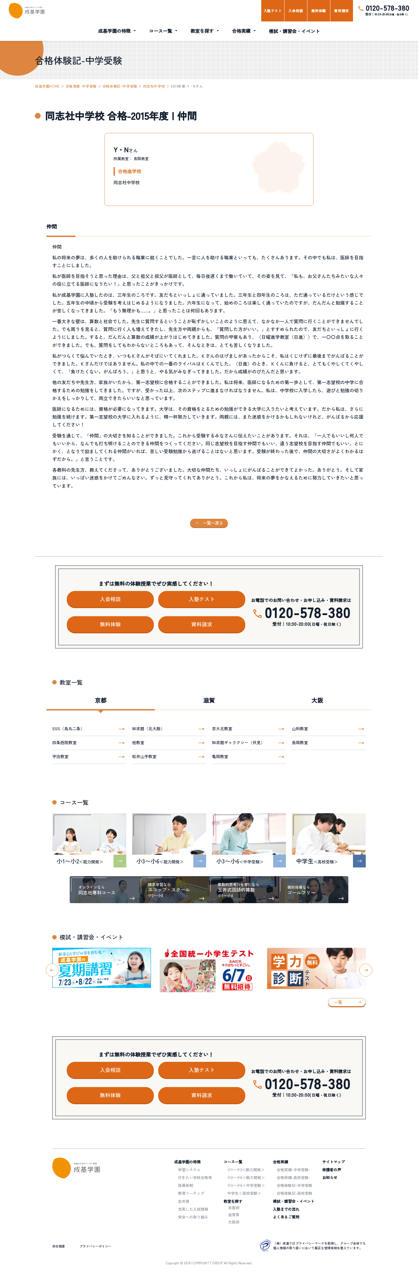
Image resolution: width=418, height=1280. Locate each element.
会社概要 (58, 1246)
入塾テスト (273, 10)
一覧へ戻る (213, 523)
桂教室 (138, 742)
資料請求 (341, 10)
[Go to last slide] (52, 970)
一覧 (338, 1002)
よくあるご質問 (286, 1217)
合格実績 (241, 30)
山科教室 (300, 728)
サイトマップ (333, 1162)
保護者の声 (331, 1169)
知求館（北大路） (148, 728)
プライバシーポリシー (95, 1246)
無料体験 (318, 10)
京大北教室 (222, 728)
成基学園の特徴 (114, 30)
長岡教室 (300, 742)
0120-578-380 (387, 7)
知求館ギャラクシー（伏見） (238, 742)
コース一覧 (160, 30)
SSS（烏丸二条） (68, 728)
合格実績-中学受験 (81, 86)
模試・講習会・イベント (294, 31)
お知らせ (329, 1177)
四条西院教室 (64, 742)
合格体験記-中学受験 (119, 86)
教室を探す (202, 30)
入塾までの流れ (286, 1209)
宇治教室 (60, 756)
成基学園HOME (47, 86)
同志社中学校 (154, 86)
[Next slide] (365, 970)
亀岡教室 (220, 756)
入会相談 (295, 10)
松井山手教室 (144, 756)
